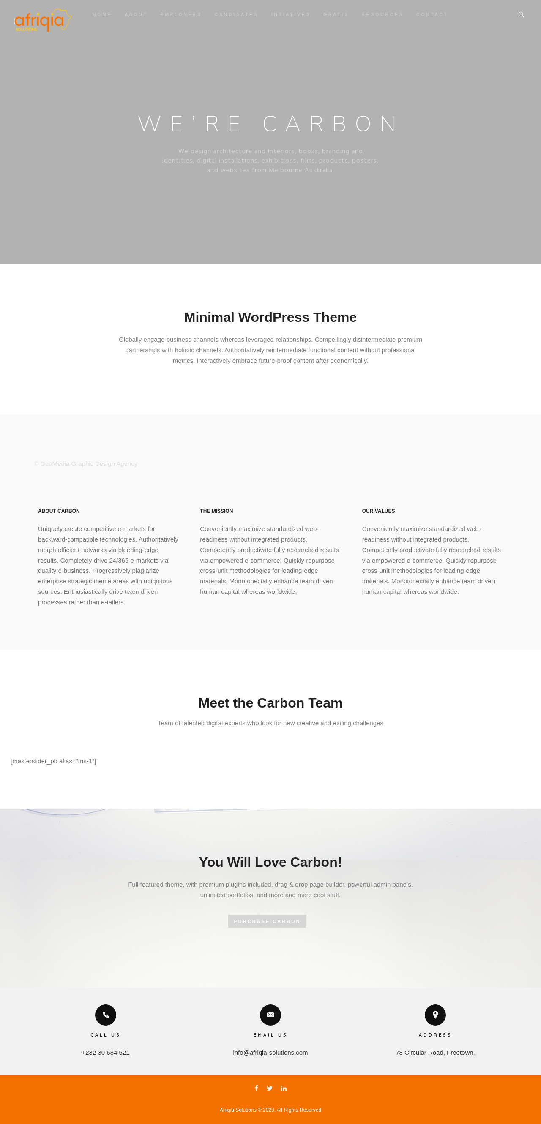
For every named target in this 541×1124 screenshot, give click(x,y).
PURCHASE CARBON (267, 921)
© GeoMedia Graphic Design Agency (85, 463)
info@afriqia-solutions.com (270, 1052)
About (136, 14)
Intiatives (291, 14)
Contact (432, 14)
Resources (383, 14)
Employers (181, 14)
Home (102, 14)
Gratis (336, 14)
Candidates (237, 14)
